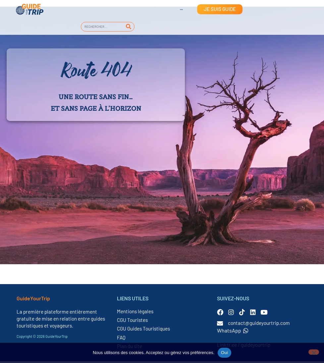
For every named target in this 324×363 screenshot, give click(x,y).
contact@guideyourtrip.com (259, 325)
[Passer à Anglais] (175, 9)
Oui (224, 352)
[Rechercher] (128, 26)
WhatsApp (232, 332)
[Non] (313, 352)
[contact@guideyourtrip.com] (220, 325)
